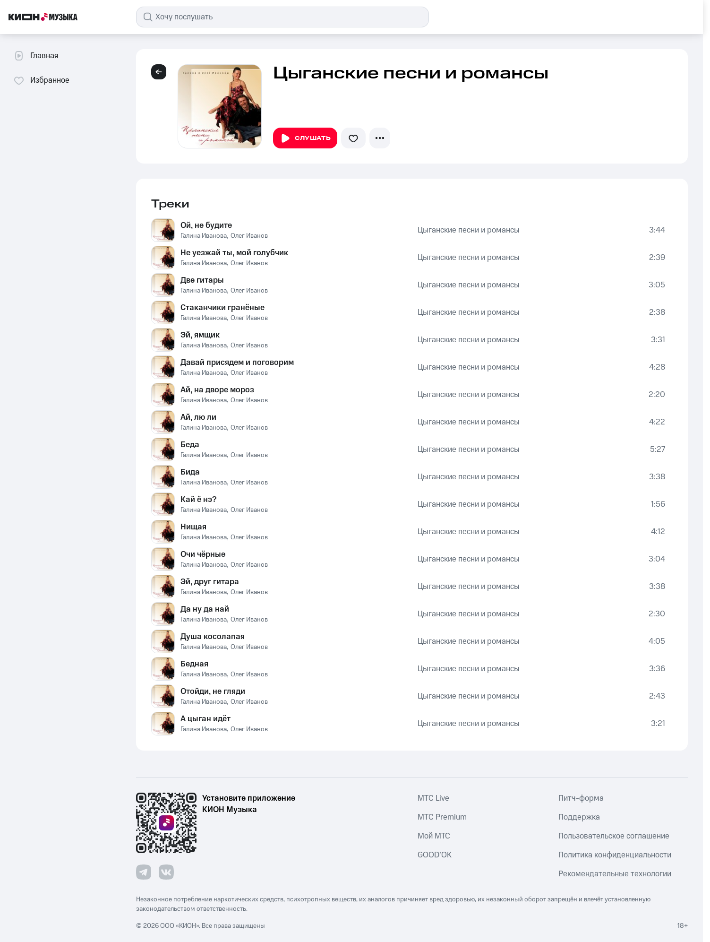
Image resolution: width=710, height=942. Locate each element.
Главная (35, 55)
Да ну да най (204, 609)
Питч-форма (581, 798)
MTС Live (433, 798)
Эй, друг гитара (209, 582)
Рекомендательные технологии (614, 874)
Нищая (193, 527)
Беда (189, 444)
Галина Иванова (203, 236)
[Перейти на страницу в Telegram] (143, 872)
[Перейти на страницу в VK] (166, 872)
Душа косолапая (212, 636)
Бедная (194, 664)
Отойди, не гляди (212, 691)
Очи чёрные (202, 554)
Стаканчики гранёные (222, 307)
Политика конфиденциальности (614, 855)
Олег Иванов (249, 236)
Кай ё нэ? (198, 499)
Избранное (41, 80)
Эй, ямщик (200, 335)
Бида (190, 472)
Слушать (305, 138)
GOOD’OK (435, 855)
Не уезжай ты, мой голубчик (234, 253)
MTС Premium (442, 817)
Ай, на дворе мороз (217, 390)
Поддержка (579, 817)
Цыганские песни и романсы (469, 230)
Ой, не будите (206, 225)
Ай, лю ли (198, 417)
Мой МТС (434, 836)
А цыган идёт (205, 719)
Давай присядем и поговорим (237, 362)
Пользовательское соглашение (613, 836)
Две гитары (202, 280)
